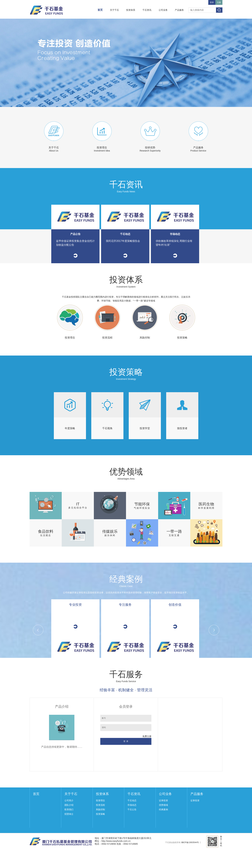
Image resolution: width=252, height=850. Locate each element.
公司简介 (68, 800)
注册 (219, 2)
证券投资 (163, 800)
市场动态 (131, 805)
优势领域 (163, 805)
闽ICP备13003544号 (190, 842)
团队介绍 (68, 805)
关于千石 (114, 10)
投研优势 (150, 147)
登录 (212, 2)
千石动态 (131, 800)
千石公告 (131, 809)
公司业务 (163, 10)
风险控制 (100, 809)
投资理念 (102, 147)
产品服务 (179, 10)
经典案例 (163, 809)
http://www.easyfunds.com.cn (115, 841)
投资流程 (100, 805)
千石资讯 (146, 10)
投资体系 (130, 10)
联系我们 (68, 809)
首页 (100, 10)
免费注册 (146, 736)
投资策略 (100, 814)
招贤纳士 (68, 814)
